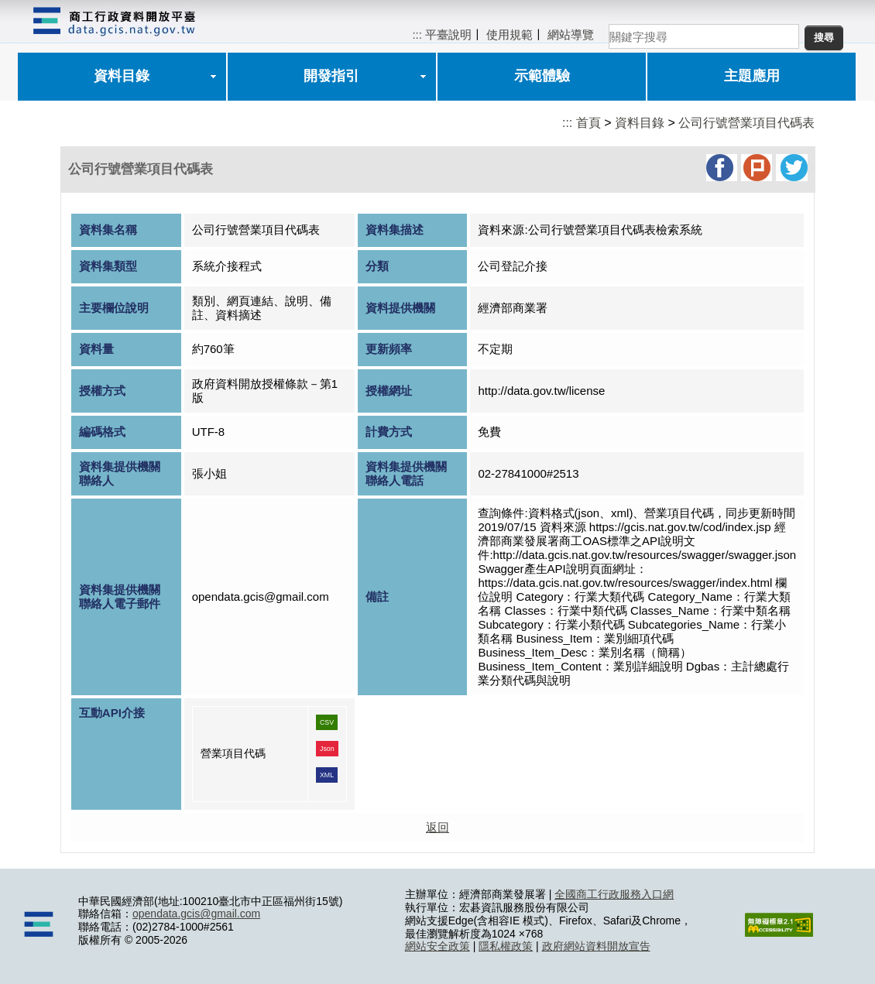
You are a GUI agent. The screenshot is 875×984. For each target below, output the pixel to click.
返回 (437, 827)
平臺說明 (448, 34)
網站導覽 (570, 34)
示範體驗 (542, 76)
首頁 (588, 122)
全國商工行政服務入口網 (614, 894)
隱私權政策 (506, 946)
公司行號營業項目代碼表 (746, 122)
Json (327, 749)
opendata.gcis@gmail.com (196, 913)
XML (327, 775)
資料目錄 (121, 76)
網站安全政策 (437, 946)
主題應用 (752, 76)
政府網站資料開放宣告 (596, 946)
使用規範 (509, 34)
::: (417, 34)
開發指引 (331, 76)
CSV (327, 722)
